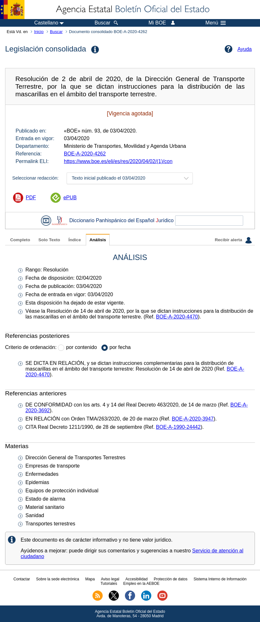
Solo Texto (49, 239)
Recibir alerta (233, 240)
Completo (20, 239)
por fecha (120, 347)
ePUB (70, 197)
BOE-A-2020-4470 (177, 316)
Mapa (90, 579)
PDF (31, 197)
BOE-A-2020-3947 (193, 418)
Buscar (56, 31)
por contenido (81, 347)
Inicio (39, 31)
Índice (74, 239)
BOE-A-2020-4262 (85, 153)
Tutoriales (108, 583)
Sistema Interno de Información (220, 579)
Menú (215, 22)
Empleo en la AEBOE (141, 583)
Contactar (21, 579)
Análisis (97, 239)
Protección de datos (171, 579)
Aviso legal (110, 579)
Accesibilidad (136, 579)
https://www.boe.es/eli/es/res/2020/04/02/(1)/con (118, 161)
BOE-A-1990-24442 (178, 427)
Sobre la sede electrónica (57, 579)
